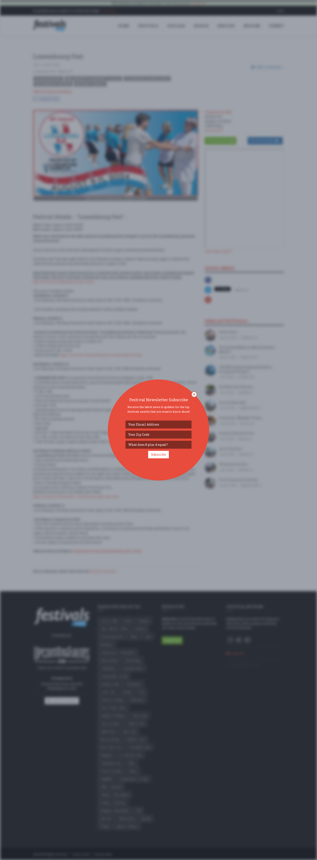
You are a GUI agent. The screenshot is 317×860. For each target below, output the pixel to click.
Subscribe (158, 454)
